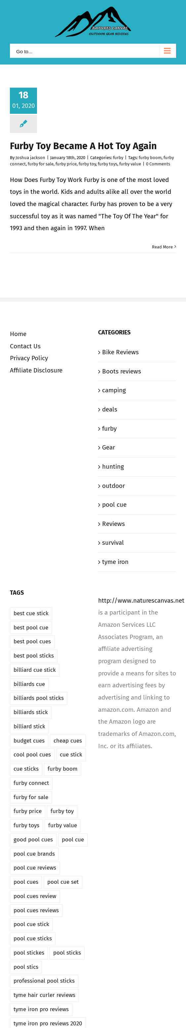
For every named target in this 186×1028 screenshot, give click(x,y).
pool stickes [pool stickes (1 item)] (29, 952)
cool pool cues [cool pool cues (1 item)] (32, 754)
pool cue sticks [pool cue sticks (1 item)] (33, 938)
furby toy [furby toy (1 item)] (62, 811)
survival (113, 542)
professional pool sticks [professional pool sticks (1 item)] (44, 980)
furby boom (150, 157)
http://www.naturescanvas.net (141, 600)
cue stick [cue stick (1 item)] (71, 754)
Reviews (113, 524)
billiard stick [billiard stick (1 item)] (29, 726)
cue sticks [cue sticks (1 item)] (26, 768)
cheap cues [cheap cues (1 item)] (68, 740)
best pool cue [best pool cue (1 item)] (31, 627)
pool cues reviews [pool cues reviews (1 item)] (36, 910)
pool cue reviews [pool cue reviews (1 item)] (35, 867)
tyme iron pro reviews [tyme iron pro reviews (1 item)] (41, 1009)
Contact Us (25, 346)
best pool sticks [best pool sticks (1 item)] (34, 655)
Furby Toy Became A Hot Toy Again (83, 146)
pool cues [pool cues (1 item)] (26, 881)
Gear (108, 447)
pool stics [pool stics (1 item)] (26, 967)
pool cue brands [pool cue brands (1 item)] (34, 853)
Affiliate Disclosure (36, 370)
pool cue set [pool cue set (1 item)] (63, 881)
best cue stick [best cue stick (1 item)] (31, 613)
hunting (113, 466)
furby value (130, 163)
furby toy (87, 163)
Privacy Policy (29, 358)
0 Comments (158, 163)
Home (18, 334)
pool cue (114, 504)
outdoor (113, 486)
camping (114, 390)
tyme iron (115, 562)
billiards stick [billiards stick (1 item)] (31, 712)
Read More (162, 246)
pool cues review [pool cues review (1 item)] (35, 896)
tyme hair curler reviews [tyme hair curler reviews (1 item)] (44, 995)
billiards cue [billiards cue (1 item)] (29, 684)
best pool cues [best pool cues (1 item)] (32, 641)
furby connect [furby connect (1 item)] (31, 783)
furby (118, 157)
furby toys (107, 163)
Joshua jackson (30, 157)
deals (109, 409)
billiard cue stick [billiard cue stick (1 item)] (35, 669)
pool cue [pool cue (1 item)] (73, 839)
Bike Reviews (120, 352)
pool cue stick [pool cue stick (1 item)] (31, 924)
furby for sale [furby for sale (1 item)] (31, 797)
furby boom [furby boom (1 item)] (63, 768)
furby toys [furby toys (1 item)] (26, 825)
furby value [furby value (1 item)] (62, 825)
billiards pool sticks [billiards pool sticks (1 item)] (39, 698)
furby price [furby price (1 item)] (28, 811)
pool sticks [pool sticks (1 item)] (67, 952)
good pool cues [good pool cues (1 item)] (33, 839)
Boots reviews (121, 371)
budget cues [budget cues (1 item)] (29, 740)
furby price (66, 163)
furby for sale (41, 163)
